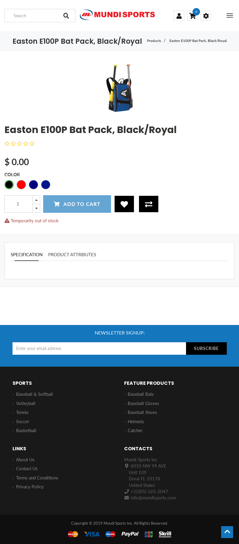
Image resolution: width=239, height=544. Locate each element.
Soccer (22, 421)
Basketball (26, 430)
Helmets (136, 421)
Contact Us (27, 468)
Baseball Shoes (142, 412)
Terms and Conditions (37, 477)
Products (154, 40)
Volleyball (25, 403)
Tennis (22, 412)
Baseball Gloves (143, 403)
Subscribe (206, 348)
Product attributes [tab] (72, 254)
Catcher (135, 430)
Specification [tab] (27, 254)
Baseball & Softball (34, 394)
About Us (25, 459)
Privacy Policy (30, 486)
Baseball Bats (141, 394)
